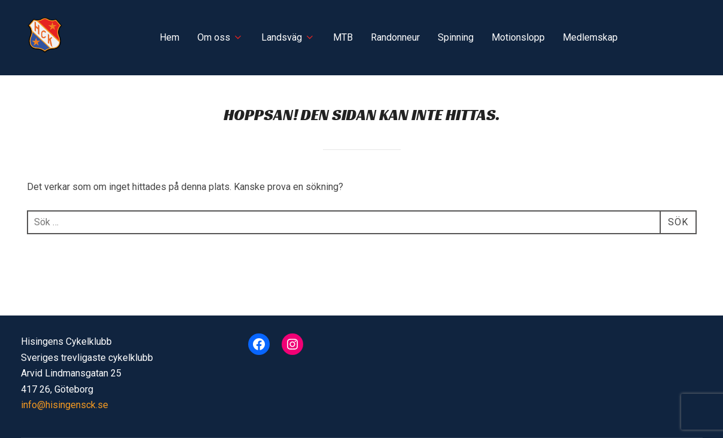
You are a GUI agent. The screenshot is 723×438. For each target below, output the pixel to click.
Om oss (220, 37)
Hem (169, 37)
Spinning (456, 37)
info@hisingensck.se (64, 405)
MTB (343, 37)
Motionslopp (518, 37)
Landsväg (288, 37)
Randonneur (395, 37)
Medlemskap (590, 37)
